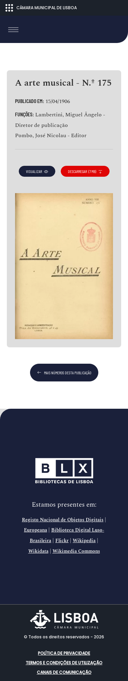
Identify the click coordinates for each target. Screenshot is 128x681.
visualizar (37, 171)
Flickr (62, 541)
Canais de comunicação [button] (64, 672)
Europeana (35, 530)
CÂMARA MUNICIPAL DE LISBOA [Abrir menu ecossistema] (41, 8)
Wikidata (38, 551)
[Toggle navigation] (13, 29)
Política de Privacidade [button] (64, 653)
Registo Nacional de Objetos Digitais (62, 520)
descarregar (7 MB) (85, 171)
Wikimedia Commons (76, 551)
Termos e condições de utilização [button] (64, 663)
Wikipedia (84, 541)
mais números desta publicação (64, 372)
